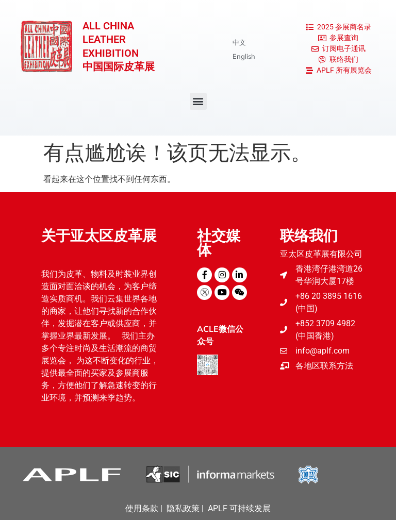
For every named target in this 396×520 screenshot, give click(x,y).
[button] (198, 101)
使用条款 (141, 508)
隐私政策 (183, 508)
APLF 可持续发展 (239, 508)
